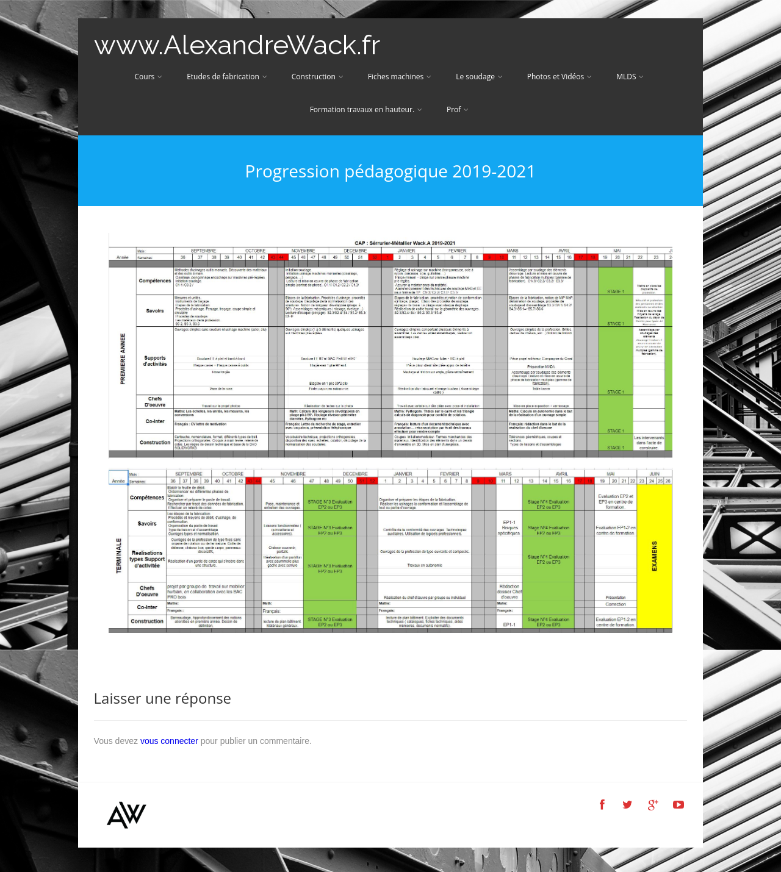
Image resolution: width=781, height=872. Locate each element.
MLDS (630, 76)
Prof (458, 109)
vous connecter (169, 741)
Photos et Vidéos (559, 76)
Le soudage (479, 76)
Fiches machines (400, 76)
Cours (149, 76)
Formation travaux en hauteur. (366, 109)
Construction (318, 76)
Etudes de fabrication (227, 76)
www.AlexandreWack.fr (237, 44)
